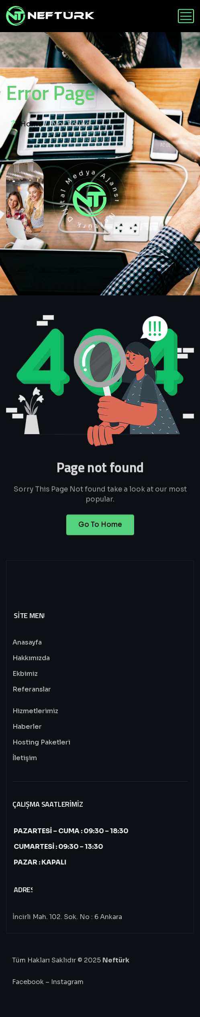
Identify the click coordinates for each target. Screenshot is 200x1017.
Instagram (67, 982)
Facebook (28, 982)
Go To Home (100, 529)
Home (31, 124)
